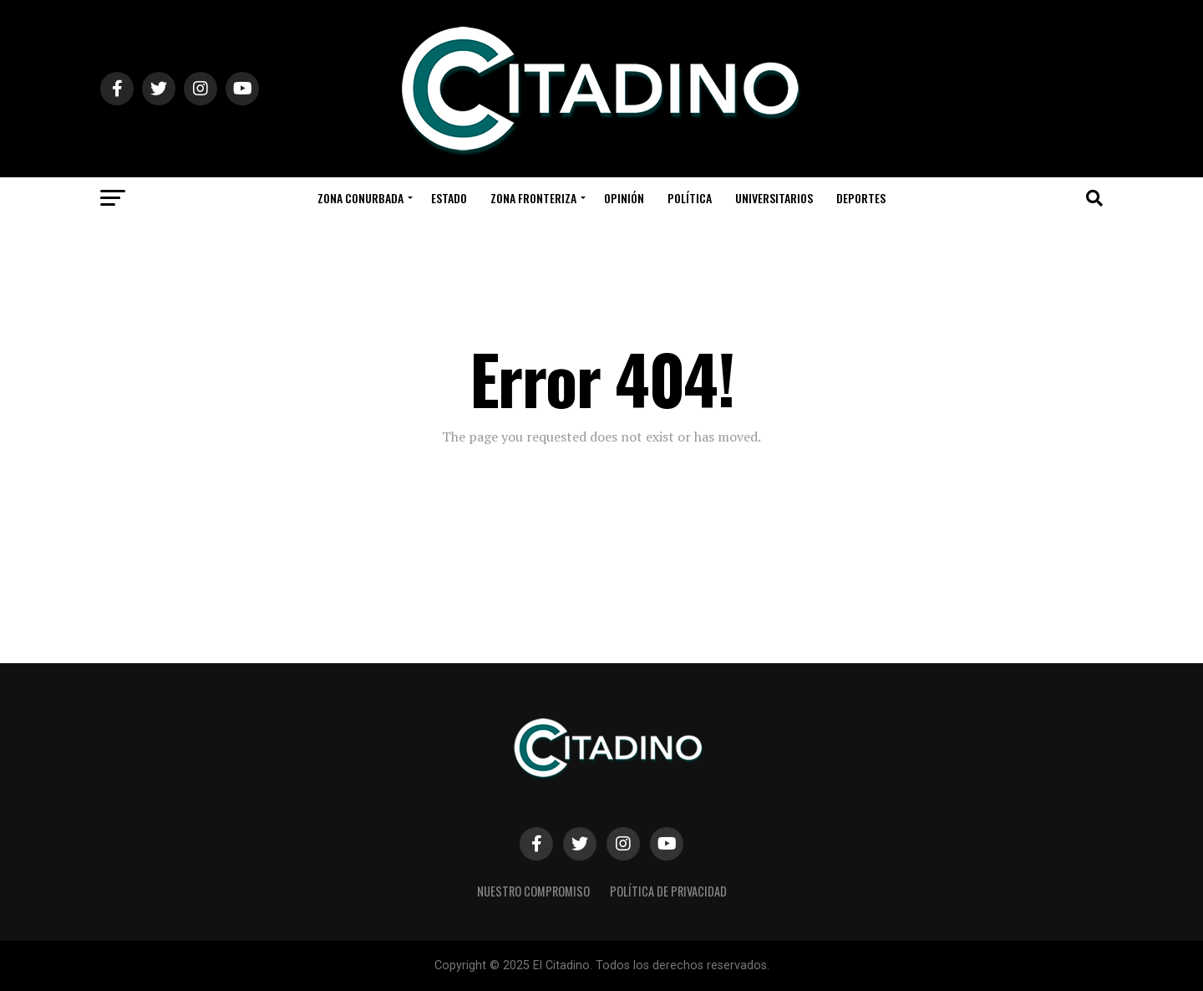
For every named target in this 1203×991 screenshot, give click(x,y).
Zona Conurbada (360, 198)
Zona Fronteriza (533, 198)
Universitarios (774, 198)
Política (689, 198)
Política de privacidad (668, 891)
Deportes (861, 198)
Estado (449, 198)
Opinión (624, 198)
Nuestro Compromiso (533, 891)
